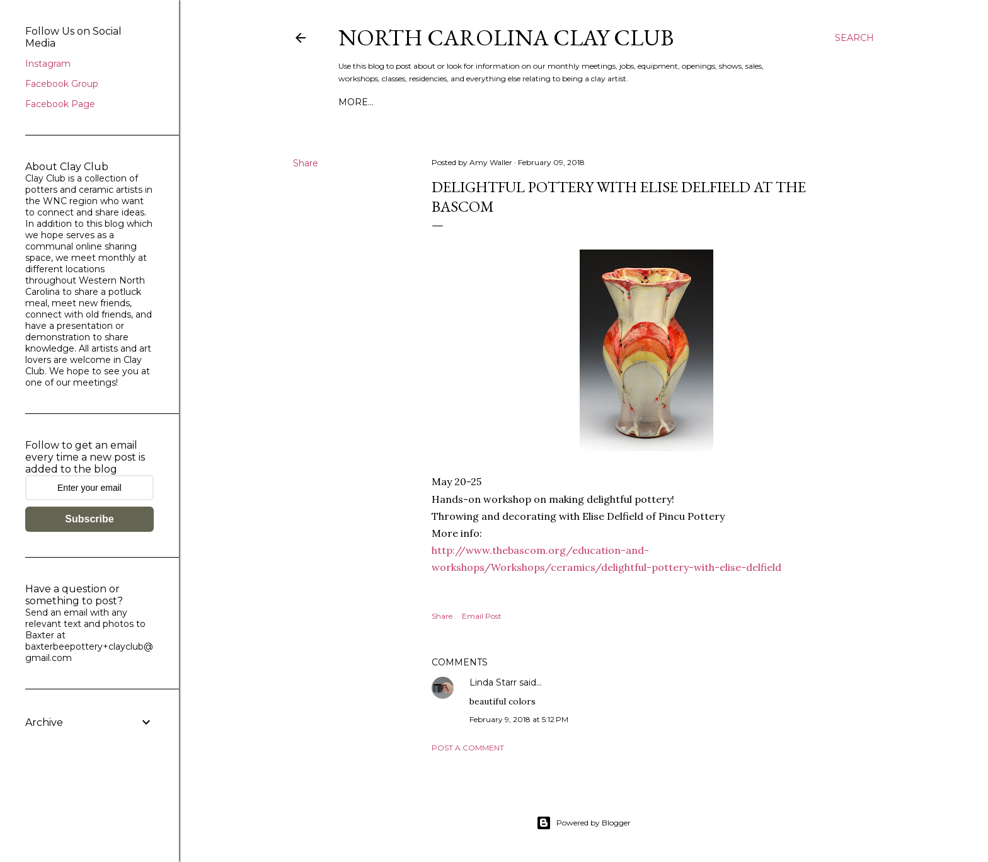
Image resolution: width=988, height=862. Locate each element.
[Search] (854, 38)
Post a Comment (468, 747)
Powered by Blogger (583, 822)
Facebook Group (61, 83)
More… (356, 102)
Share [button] (305, 163)
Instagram (48, 63)
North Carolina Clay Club (506, 37)
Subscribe (89, 519)
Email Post (482, 616)
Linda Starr (493, 682)
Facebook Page (60, 104)
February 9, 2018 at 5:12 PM (518, 719)
